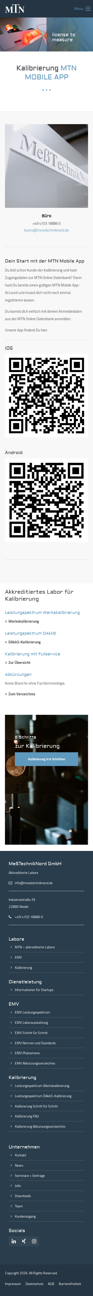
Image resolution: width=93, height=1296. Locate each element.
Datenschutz (34, 1284)
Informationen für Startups (34, 990)
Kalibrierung (23, 967)
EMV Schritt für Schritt (31, 1033)
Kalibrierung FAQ (27, 1116)
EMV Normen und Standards (35, 1043)
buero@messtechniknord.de (46, 230)
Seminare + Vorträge (30, 1175)
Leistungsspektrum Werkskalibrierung (42, 1085)
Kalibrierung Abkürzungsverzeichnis (40, 1126)
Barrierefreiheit (70, 1284)
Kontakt (20, 1155)
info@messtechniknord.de (34, 883)
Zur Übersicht (19, 662)
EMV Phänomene (27, 1053)
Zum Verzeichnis (21, 694)
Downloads (23, 1196)
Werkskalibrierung (23, 621)
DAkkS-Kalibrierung (24, 642)
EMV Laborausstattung (31, 1022)
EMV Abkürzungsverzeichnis (35, 1063)
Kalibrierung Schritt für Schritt (36, 1106)
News (19, 1165)
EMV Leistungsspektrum (32, 1012)
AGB (51, 1284)
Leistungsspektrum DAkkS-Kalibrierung (43, 1096)
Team (19, 1206)
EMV (18, 957)
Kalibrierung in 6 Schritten (46, 759)
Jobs (18, 1185)
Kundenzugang (25, 1216)
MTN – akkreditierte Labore (35, 947)
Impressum (13, 1284)
